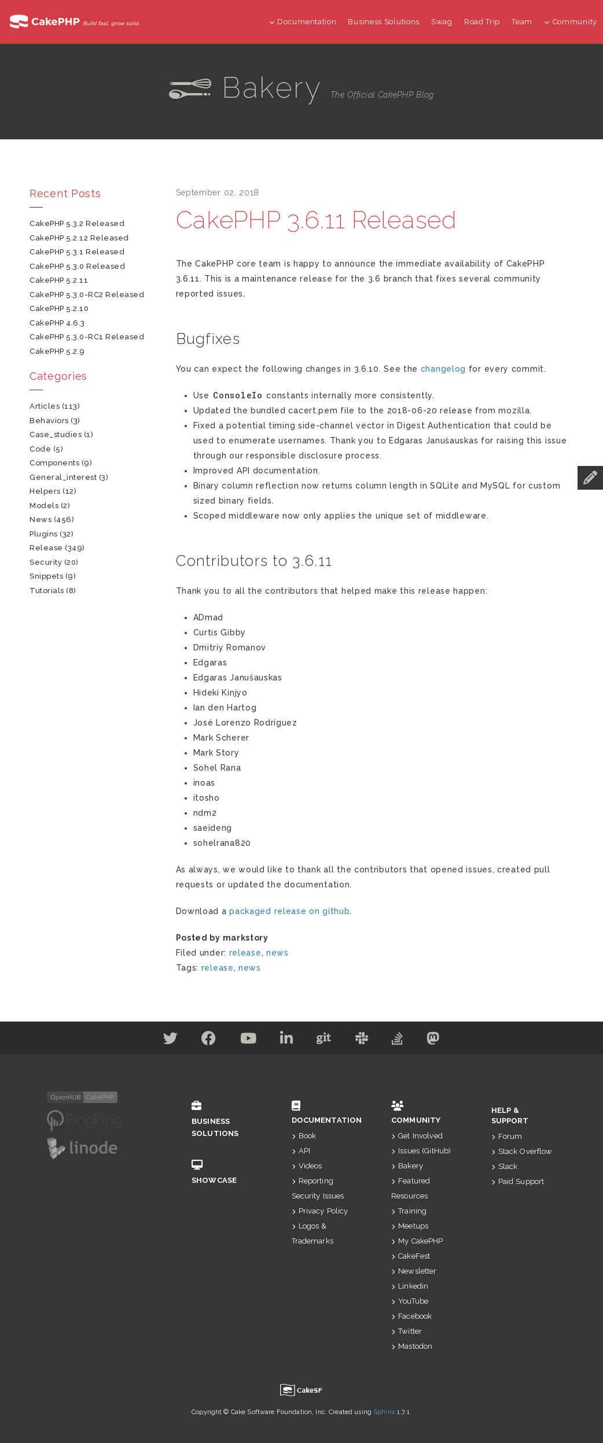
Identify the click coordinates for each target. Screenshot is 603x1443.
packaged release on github (289, 911)
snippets (46, 576)
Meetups (409, 1226)
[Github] (324, 1040)
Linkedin (409, 1286)
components (54, 462)
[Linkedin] (287, 1040)
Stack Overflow (522, 1151)
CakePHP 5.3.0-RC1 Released (87, 336)
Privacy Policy (320, 1211)
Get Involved (417, 1135)
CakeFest (410, 1256)
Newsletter (414, 1271)
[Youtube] (248, 1040)
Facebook (411, 1316)
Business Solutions (384, 21)
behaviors (49, 420)
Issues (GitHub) (421, 1150)
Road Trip (482, 21)
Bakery (407, 1165)
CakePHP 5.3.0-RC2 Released (87, 294)
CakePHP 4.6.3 (57, 323)
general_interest (63, 477)
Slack (504, 1166)
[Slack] (362, 1040)
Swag (442, 21)
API (301, 1150)
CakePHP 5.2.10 (59, 308)
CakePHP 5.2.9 (57, 351)
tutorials (47, 590)
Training (408, 1211)
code (40, 449)
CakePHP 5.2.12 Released (79, 238)
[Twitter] (171, 1040)
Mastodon (411, 1346)
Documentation (303, 21)
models (44, 505)
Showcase (224, 1172)
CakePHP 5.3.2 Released (77, 223)
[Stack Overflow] (397, 1040)
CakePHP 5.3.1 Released (77, 251)
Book (304, 1135)
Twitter (406, 1331)
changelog (443, 368)
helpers (45, 491)
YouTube (409, 1301)
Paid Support (518, 1181)
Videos (307, 1165)
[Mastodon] (434, 1040)
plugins (44, 534)
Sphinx (384, 1412)
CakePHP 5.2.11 (59, 280)
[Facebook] (209, 1040)
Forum (507, 1136)
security (46, 562)
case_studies (56, 434)
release (245, 952)
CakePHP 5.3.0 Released (77, 266)
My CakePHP (417, 1241)
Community (570, 21)
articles (45, 406)
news (277, 952)
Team (522, 21)
